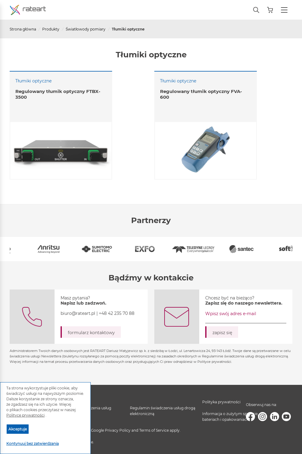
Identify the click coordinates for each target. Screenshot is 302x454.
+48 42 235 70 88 (116, 313)
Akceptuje (17, 429)
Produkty (50, 29)
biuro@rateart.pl (78, 313)
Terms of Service (154, 430)
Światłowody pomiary (85, 29)
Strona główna (23, 29)
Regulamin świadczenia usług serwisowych (84, 411)
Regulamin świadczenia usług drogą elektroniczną (162, 411)
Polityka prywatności (221, 402)
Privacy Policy (118, 430)
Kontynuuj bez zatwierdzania (32, 443)
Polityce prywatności (25, 415)
